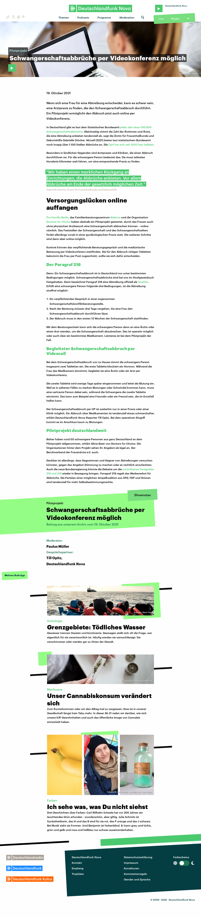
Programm (104, 17)
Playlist (175, 18)
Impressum (131, 862)
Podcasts (83, 17)
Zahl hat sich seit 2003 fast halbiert (130, 144)
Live (161, 18)
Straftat (143, 281)
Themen (63, 17)
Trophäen (78, 873)
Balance (115, 217)
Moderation (126, 17)
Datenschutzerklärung (138, 857)
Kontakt (77, 862)
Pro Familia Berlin (57, 217)
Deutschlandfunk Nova (86, 857)
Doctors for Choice (58, 221)
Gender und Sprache (137, 879)
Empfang (77, 868)
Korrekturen (131, 868)
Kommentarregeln (135, 873)
